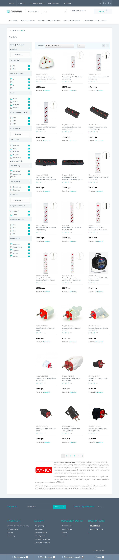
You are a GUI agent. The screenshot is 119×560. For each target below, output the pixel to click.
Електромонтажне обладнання (95, 20)
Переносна (16, 190)
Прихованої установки (15, 175)
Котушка (16, 154)
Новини (57, 3)
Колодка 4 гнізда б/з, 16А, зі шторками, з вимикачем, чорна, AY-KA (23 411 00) (72, 180)
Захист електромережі (71, 20)
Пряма (15, 256)
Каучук (15, 253)
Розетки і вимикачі (27, 20)
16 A (14, 124)
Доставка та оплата (15, 3)
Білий (15, 99)
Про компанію (32, 3)
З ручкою (16, 250)
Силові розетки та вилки (42, 542)
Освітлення (13, 20)
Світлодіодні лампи (41, 536)
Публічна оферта (12, 529)
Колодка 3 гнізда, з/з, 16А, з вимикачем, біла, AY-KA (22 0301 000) (98, 230)
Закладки (64, 532)
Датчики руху (39, 529)
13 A (14, 121)
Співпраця (46, 3)
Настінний (16, 171)
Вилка (15, 148)
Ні (14, 66)
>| (82, 456)
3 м (14, 225)
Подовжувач (17, 157)
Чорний (15, 108)
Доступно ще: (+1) (16, 161)
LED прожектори (40, 526)
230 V (15, 214)
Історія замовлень (67, 529)
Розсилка (64, 536)
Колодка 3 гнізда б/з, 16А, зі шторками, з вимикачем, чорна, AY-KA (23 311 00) (46, 180)
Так (14, 69)
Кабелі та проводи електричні (49, 20)
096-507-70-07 (94, 526)
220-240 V (16, 211)
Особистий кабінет (67, 526)
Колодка (16, 151)
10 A (14, 118)
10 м (14, 234)
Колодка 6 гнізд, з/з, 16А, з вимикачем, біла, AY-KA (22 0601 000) (71, 280)
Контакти (10, 532)
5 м (14, 228)
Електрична (17, 187)
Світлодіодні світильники (42, 539)
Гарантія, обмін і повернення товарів (18, 526)
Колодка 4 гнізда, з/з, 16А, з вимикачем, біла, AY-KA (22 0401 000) (45, 280)
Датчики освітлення (41, 532)
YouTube (68, 3)
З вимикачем (17, 247)
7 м (14, 231)
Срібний (16, 105)
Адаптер (16, 145)
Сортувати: (40, 45)
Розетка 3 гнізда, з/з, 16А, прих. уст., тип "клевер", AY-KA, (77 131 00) (46, 79)
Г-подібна (16, 244)
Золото (15, 102)
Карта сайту (11, 536)
